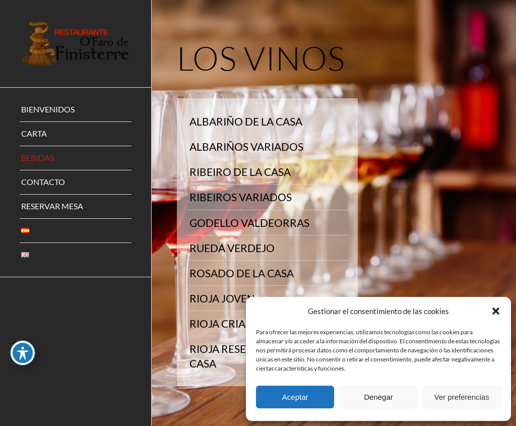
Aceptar (295, 397)
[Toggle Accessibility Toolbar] (23, 353)
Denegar (378, 397)
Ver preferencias (461, 397)
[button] (496, 311)
